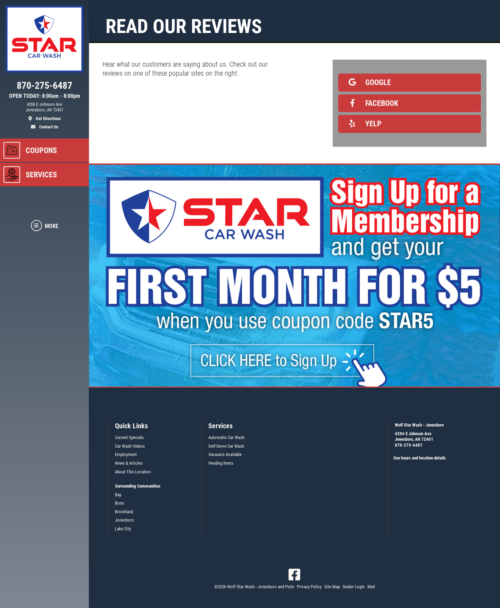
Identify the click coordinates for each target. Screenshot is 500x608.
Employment (126, 454)
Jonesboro (124, 520)
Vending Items (220, 463)
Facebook (371, 103)
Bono (119, 503)
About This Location (133, 471)
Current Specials (129, 437)
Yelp (363, 123)
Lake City (123, 528)
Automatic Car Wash (226, 437)
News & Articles (129, 463)
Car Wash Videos (130, 446)
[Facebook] (294, 575)
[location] (44, 112)
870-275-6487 (409, 445)
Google (367, 82)
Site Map (332, 586)
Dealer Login (354, 586)
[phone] (44, 87)
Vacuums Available (225, 454)
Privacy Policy (309, 586)
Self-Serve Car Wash (226, 446)
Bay (118, 494)
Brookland (124, 511)
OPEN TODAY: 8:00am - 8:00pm (44, 96)
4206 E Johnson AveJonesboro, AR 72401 (414, 436)
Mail (371, 586)
